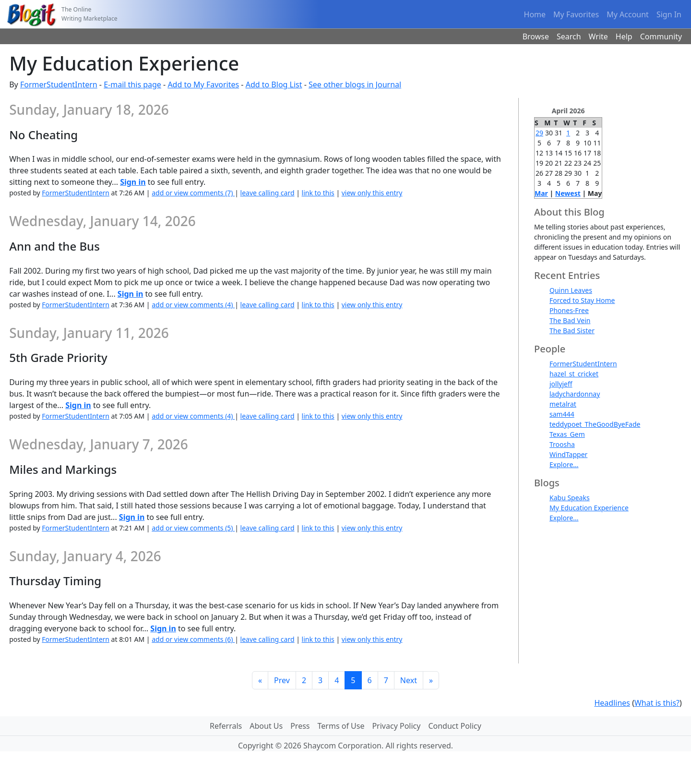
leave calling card (267, 192)
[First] (260, 680)
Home (535, 14)
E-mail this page (132, 84)
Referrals (226, 726)
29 (539, 132)
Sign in (132, 182)
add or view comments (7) (193, 192)
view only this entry (372, 192)
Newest (568, 193)
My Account (628, 14)
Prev (282, 680)
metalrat (562, 404)
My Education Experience (589, 507)
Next (408, 680)
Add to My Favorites (203, 84)
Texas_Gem (567, 434)
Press (300, 726)
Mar (541, 193)
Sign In (668, 14)
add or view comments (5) (193, 527)
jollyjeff (560, 383)
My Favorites (576, 14)
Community (661, 36)
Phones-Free (569, 310)
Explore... (564, 464)
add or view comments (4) (193, 304)
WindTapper (568, 454)
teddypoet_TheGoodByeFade (594, 424)
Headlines (612, 703)
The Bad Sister (572, 330)
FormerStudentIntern (58, 84)
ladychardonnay (574, 393)
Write (598, 36)
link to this (318, 192)
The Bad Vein (569, 320)
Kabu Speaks (569, 497)
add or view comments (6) (193, 639)
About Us (266, 726)
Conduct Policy (454, 726)
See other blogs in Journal (355, 84)
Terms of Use (341, 726)
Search (569, 36)
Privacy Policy (396, 726)
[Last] (431, 680)
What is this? (656, 703)
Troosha (562, 444)
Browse (536, 36)
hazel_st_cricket (573, 373)
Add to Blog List (274, 84)
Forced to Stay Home (582, 300)
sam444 (561, 414)
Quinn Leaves (570, 290)
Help (624, 36)
